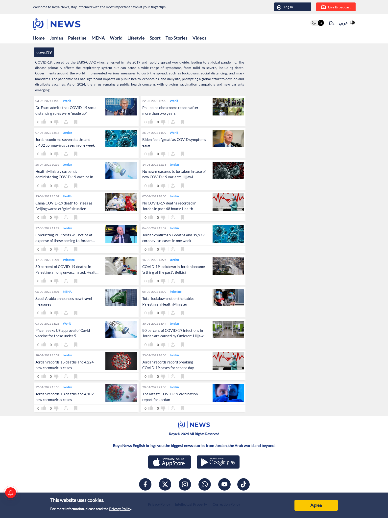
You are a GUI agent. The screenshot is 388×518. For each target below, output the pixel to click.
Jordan (56, 38)
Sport (155, 38)
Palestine (77, 38)
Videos (199, 38)
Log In (285, 7)
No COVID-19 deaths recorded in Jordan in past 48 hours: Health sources (169, 209)
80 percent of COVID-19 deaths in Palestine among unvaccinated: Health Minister (66, 272)
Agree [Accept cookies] (316, 505)
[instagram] (185, 484)
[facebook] (145, 484)
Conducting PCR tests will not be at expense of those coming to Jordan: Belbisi (64, 240)
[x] (165, 484)
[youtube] (224, 484)
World (116, 38)
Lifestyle (136, 38)
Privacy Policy (120, 509)
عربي (343, 23)
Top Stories (177, 38)
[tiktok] (243, 484)
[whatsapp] (204, 484)
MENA (98, 38)
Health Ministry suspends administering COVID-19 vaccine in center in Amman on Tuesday (64, 177)
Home (39, 38)
